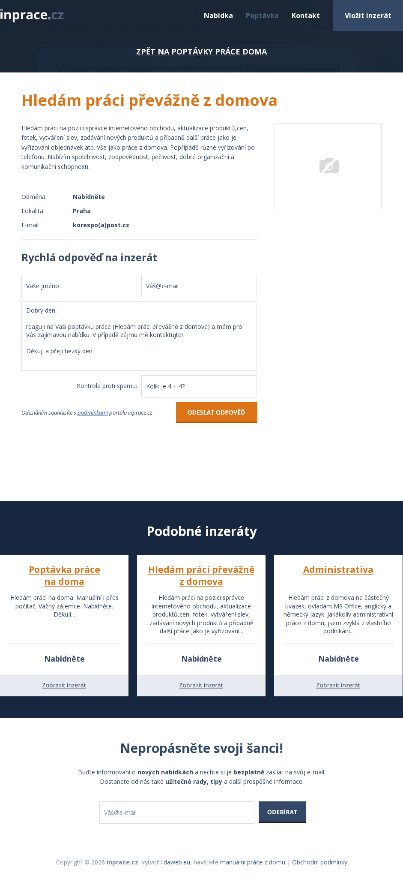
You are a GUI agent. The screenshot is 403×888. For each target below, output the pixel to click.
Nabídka (218, 15)
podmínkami (93, 412)
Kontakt (306, 15)
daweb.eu (177, 862)
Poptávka (262, 15)
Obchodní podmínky (319, 862)
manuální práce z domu (252, 862)
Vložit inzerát (368, 15)
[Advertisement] (328, 350)
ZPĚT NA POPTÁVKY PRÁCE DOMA (201, 51)
